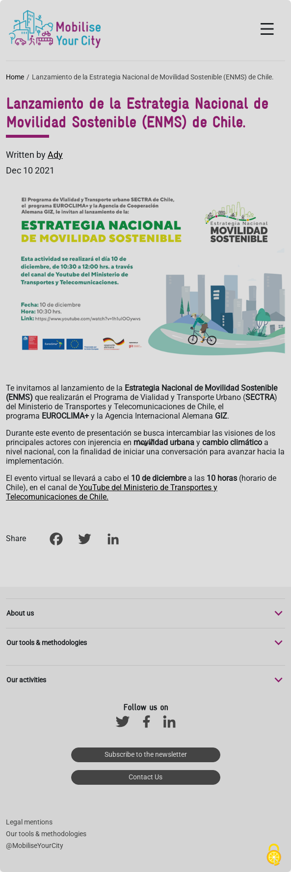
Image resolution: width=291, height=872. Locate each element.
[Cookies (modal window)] (274, 855)
